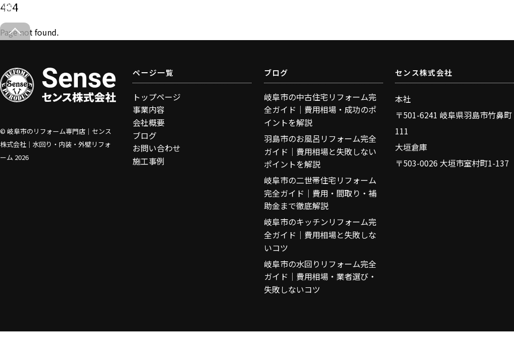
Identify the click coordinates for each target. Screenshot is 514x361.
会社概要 (149, 122)
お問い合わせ (157, 148)
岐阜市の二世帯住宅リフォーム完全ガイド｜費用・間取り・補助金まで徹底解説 (320, 193)
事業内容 (149, 109)
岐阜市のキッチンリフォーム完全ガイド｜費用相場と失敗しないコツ (320, 234)
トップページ (157, 97)
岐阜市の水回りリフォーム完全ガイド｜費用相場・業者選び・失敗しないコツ (320, 276)
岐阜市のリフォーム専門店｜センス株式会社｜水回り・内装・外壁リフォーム (55, 144)
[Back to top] (15, 31)
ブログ (145, 135)
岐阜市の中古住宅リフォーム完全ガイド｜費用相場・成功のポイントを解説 (320, 109)
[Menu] (483, 14)
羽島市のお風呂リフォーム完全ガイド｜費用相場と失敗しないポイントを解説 (320, 151)
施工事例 (149, 161)
